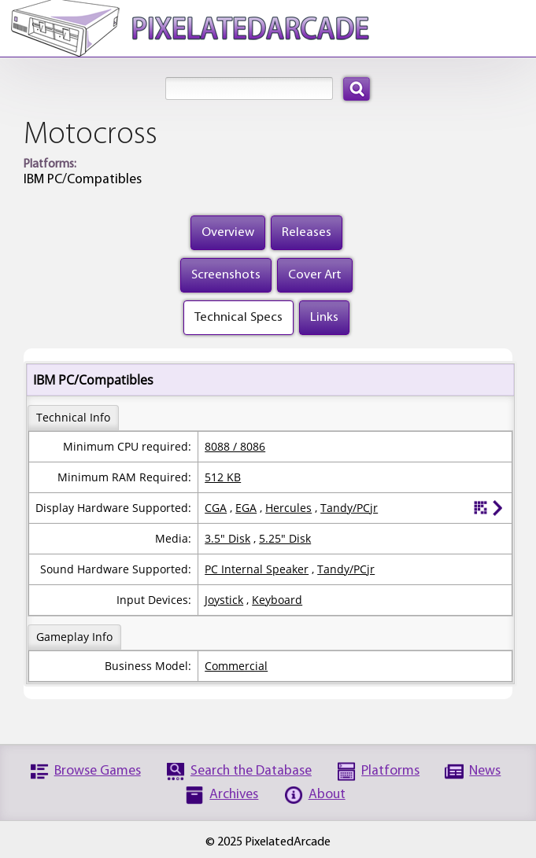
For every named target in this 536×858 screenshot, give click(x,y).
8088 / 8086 (235, 446)
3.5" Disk (227, 538)
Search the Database (251, 771)
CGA (216, 507)
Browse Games (97, 771)
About (327, 794)
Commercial (236, 665)
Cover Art (315, 275)
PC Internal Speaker (257, 569)
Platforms (390, 771)
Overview (227, 232)
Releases (306, 232)
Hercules (288, 507)
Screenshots (226, 275)
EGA (246, 507)
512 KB (223, 477)
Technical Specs (238, 317)
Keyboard (277, 599)
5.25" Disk (285, 538)
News (485, 771)
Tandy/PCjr (349, 507)
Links (324, 317)
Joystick (224, 599)
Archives (233, 794)
